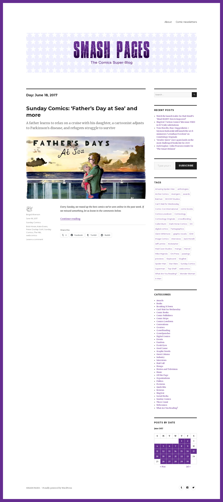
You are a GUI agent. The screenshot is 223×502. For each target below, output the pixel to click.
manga (178, 249)
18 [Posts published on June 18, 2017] (157, 456)
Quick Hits (161, 387)
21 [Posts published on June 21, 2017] (175, 456)
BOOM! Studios (172, 199)
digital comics (161, 229)
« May (163, 466)
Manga (159, 366)
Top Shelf (172, 268)
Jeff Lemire (160, 244)
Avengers (175, 194)
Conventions (162, 324)
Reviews (160, 390)
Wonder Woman (187, 273)
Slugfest (182, 259)
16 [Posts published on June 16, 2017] (188, 451)
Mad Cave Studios (163, 249)
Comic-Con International (166, 209)
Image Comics (162, 239)
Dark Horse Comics (178, 224)
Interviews (161, 360)
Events (159, 339)
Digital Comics (163, 336)
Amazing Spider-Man (165, 189)
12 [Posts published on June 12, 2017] (163, 451)
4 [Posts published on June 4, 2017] (157, 446)
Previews (160, 384)
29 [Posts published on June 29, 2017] (181, 461)
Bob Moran (31, 226)
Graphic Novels (163, 351)
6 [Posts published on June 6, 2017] (169, 446)
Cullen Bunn (160, 224)
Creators (160, 327)
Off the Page (162, 375)
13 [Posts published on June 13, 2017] (169, 451)
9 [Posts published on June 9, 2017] (187, 446)
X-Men (158, 278)
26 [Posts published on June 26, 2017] (163, 461)
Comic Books (162, 312)
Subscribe (186, 165)
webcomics (31, 235)
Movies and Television (166, 369)
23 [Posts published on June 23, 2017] (188, 456)
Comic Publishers (164, 315)
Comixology (180, 214)
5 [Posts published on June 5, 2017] (163, 446)
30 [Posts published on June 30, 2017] (187, 461)
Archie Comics (162, 194)
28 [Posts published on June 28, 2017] (175, 461)
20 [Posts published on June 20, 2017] (169, 456)
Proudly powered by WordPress (57, 488)
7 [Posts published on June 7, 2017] (175, 446)
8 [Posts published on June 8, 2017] (181, 446)
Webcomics (161, 405)
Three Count (162, 402)
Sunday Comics (33, 222)
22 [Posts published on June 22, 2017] (181, 456)
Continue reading (70, 218)
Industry (160, 357)
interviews (176, 239)
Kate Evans (42, 226)
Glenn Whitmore (162, 234)
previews (159, 259)
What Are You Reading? (166, 273)
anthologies (182, 189)
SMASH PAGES (33, 488)
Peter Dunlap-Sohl (34, 229)
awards (186, 194)
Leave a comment (34, 239)
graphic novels (180, 234)
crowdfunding (184, 219)
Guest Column (163, 354)
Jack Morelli (189, 239)
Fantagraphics (177, 229)
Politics (159, 381)
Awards (159, 300)
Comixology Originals (165, 219)
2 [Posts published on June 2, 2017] (187, 441)
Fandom (160, 342)
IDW (191, 234)
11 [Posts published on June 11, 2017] (157, 451)
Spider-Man (160, 264)
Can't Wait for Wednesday (167, 204)
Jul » (188, 466)
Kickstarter (173, 244)
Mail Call (160, 363)
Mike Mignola (161, 254)
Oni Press (174, 254)
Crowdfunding (163, 330)
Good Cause (162, 348)
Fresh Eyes (161, 345)
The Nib (37, 232)
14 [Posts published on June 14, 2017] (175, 451)
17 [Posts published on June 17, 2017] (194, 451)
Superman (160, 268)
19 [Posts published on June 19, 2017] (163, 456)
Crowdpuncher (163, 333)
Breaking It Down (164, 306)
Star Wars (173, 264)
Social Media (162, 396)
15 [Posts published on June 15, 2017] (182, 451)
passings (186, 254)
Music (159, 372)
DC (191, 224)
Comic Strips (162, 318)
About (168, 22)
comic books (187, 209)
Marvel (187, 249)
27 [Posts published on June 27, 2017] (169, 461)
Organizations (163, 378)
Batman (159, 199)
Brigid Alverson (33, 214)
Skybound (171, 259)
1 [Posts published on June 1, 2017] (181, 441)
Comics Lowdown (163, 214)
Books (159, 303)
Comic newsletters (186, 22)
